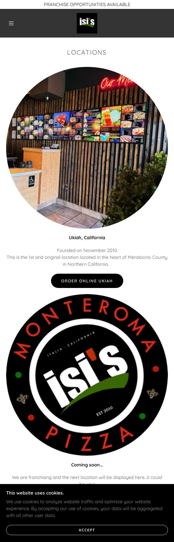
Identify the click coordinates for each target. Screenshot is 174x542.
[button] (14, 23)
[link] (87, 23)
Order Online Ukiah (87, 280)
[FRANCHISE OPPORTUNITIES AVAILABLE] (87, 4)
